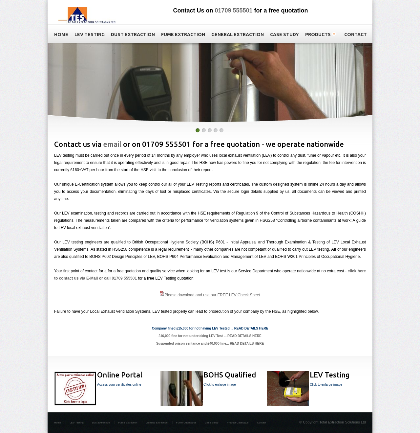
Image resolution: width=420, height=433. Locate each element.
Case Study (211, 422)
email (112, 144)
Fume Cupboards (186, 422)
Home (57, 422)
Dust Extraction (101, 422)
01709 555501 (233, 10)
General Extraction (157, 422)
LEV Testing (77, 422)
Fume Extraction (127, 422)
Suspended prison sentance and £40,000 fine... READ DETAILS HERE (210, 343)
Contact (261, 422)
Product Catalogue (237, 422)
